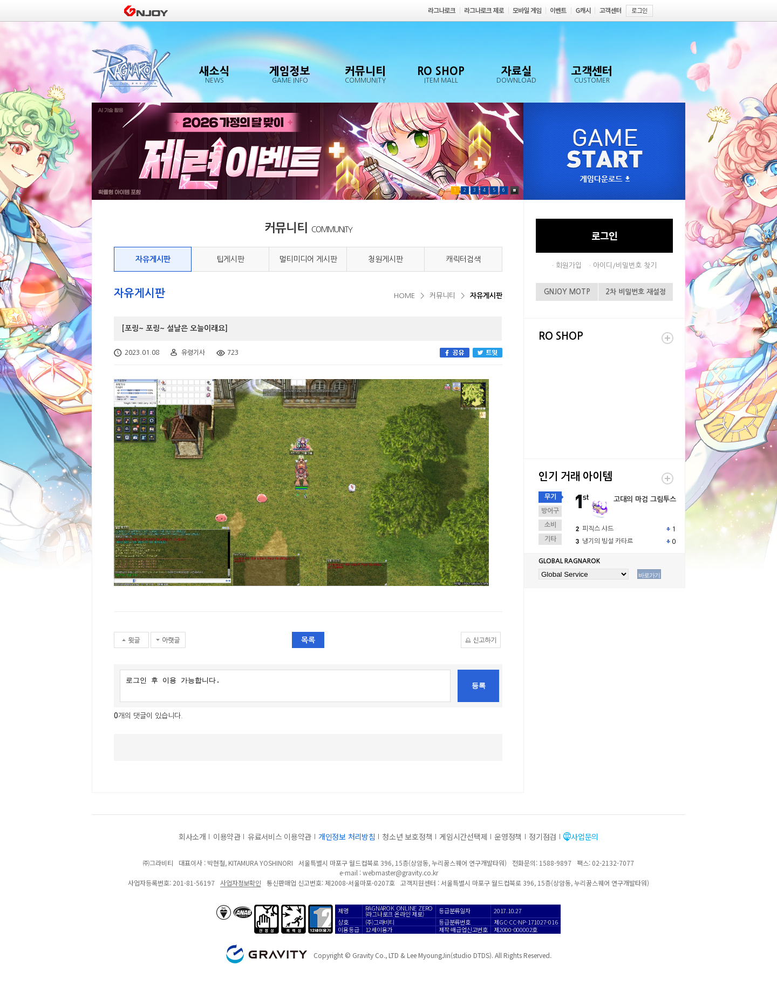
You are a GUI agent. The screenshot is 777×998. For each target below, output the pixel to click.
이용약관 (227, 836)
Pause (514, 190)
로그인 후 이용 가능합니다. (285, 686)
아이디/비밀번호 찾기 (625, 265)
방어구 (550, 511)
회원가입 (569, 265)
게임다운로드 (605, 180)
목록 (308, 640)
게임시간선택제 (463, 836)
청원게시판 (385, 259)
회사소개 (192, 836)
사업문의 (584, 836)
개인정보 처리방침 (346, 836)
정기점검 (542, 836)
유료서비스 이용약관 (279, 836)
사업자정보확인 (240, 882)
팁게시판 (230, 259)
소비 (550, 525)
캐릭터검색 (463, 259)
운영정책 (508, 836)
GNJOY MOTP (567, 291)
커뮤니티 (442, 295)
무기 (550, 497)
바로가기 (649, 575)
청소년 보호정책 (407, 836)
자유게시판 (153, 259)
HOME (404, 295)
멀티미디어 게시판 (308, 259)
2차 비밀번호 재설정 (635, 291)
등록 (479, 686)
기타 (550, 539)
